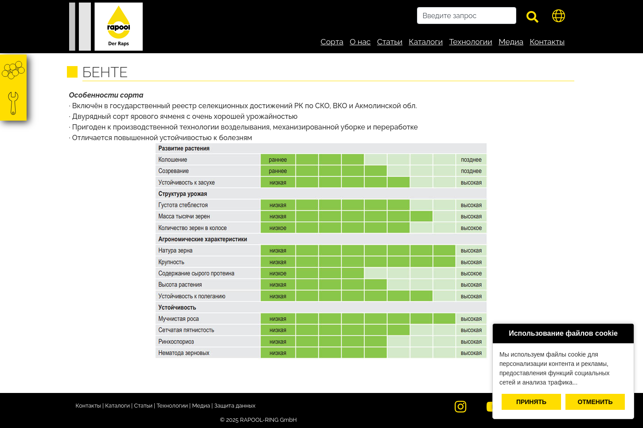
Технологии (470, 41)
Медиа (511, 41)
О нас (360, 41)
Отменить (594, 401)
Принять (531, 401)
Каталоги (426, 41)
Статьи (389, 41)
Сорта (332, 41)
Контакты (547, 41)
